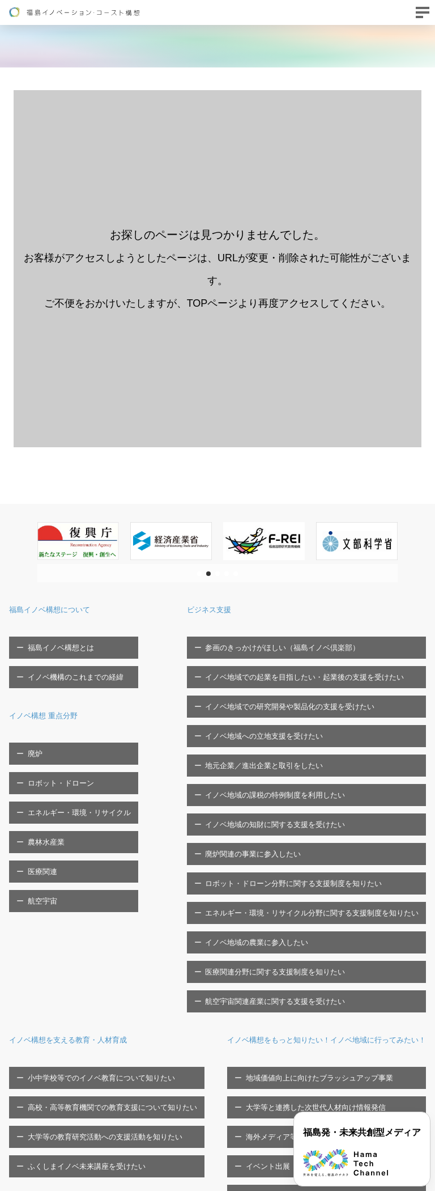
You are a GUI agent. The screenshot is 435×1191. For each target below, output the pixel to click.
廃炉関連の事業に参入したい (260, 765)
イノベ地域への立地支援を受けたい (271, 694)
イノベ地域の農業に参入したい (263, 818)
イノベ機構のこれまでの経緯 (68, 659)
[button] (199, 573)
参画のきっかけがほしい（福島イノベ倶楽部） (289, 641)
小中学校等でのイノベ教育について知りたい (94, 918)
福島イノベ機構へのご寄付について (367, 1071)
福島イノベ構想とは (53, 641)
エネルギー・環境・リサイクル (71, 759)
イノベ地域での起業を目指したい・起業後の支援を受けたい (311, 659)
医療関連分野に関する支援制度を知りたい (282, 836)
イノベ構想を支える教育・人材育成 (81, 886)
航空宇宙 (35, 812)
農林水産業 (38, 777)
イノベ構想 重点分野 (51, 691)
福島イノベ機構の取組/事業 (353, 1053)
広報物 (319, 1088)
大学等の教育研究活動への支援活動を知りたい (97, 953)
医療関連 (35, 794)
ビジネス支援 (229, 609)
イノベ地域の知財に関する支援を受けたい (282, 747)
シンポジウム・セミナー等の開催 (75, 1107)
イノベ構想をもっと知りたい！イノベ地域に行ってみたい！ (131, 1003)
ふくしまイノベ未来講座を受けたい (79, 971)
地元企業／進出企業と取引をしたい (271, 711)
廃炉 (27, 723)
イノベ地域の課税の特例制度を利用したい (282, 730)
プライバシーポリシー (345, 1107)
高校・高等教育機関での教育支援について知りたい (105, 935)
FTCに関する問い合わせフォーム (64, 1168)
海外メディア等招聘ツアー (64, 1071)
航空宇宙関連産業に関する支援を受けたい (282, 853)
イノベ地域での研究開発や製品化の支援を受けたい (297, 676)
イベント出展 (42, 1088)
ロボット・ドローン (53, 741)
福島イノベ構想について (59, 609)
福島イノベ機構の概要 (342, 1003)
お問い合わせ (31, 1151)
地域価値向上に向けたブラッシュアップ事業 (94, 1036)
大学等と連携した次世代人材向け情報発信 (90, 1053)
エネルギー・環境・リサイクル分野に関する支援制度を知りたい (319, 800)
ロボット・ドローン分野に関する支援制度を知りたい (300, 782)
